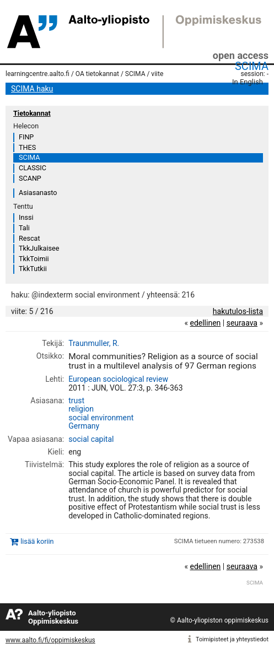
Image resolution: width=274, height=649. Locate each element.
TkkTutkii (33, 268)
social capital (91, 439)
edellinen (205, 322)
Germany (83, 425)
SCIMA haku (32, 88)
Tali (24, 228)
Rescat (29, 238)
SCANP (30, 178)
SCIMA (251, 66)
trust (76, 400)
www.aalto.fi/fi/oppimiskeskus (50, 640)
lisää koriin (36, 541)
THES (27, 147)
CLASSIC (32, 168)
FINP (26, 137)
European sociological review (118, 379)
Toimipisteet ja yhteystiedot (232, 639)
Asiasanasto (38, 192)
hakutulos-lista (238, 311)
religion (81, 408)
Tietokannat (32, 113)
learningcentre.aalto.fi (37, 74)
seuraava (242, 322)
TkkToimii (34, 259)
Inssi (26, 217)
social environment (100, 417)
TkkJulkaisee (39, 248)
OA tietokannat (97, 74)
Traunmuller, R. (93, 343)
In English (247, 82)
